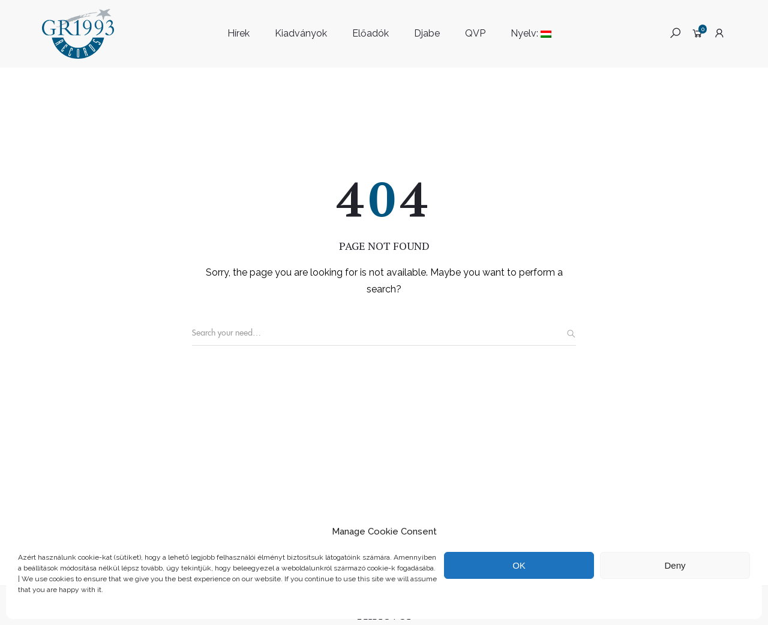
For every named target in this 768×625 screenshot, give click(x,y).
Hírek (238, 33)
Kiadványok (301, 33)
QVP (475, 33)
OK (519, 565)
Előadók (370, 33)
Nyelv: (531, 33)
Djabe (427, 33)
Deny (674, 565)
